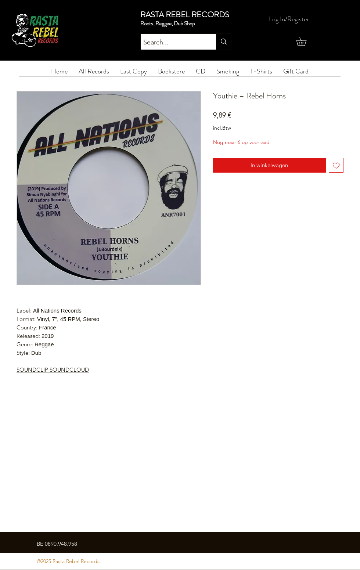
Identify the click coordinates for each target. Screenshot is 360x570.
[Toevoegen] (336, 165)
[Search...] (172, 42)
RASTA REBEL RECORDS (184, 14)
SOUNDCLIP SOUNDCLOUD (53, 369)
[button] (305, 41)
